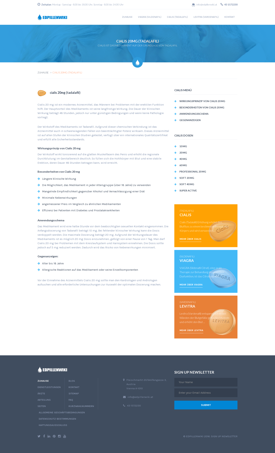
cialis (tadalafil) (177, 16)
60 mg (183, 165)
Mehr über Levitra (191, 330)
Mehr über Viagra (191, 284)
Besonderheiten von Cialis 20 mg (201, 107)
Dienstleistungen (49, 387)
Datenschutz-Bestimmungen (57, 418)
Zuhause (127, 16)
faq (71, 399)
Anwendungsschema (194, 113)
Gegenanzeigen (190, 120)
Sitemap (74, 393)
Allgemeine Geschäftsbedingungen (62, 412)
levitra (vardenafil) (206, 16)
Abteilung (44, 399)
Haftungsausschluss (53, 425)
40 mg (183, 158)
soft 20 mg (186, 177)
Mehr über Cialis (190, 238)
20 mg (183, 152)
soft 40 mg (186, 184)
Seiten (42, 406)
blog (72, 380)
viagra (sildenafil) (149, 16)
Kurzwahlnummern (81, 406)
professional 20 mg (192, 171)
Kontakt (229, 16)
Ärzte (41, 393)
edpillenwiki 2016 (198, 436)
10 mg (183, 146)
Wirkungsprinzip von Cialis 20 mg (202, 101)
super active (188, 190)
